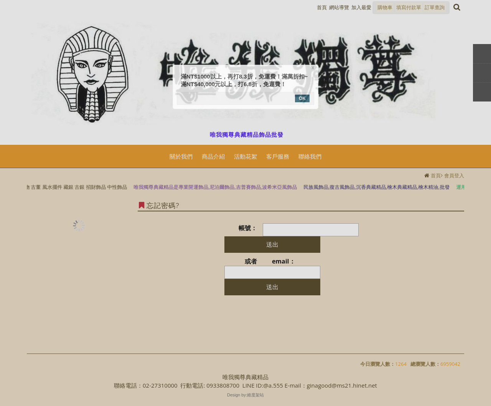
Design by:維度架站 (245, 395)
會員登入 (454, 175)
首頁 (436, 175)
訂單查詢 (435, 7)
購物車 (384, 7)
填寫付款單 (408, 7)
